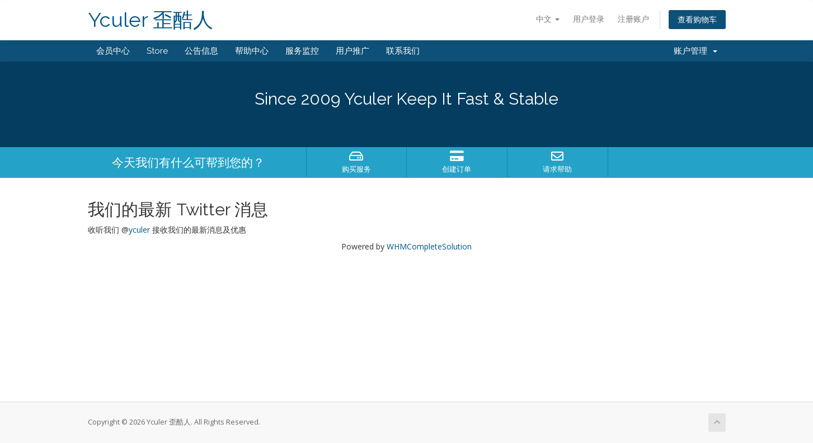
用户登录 (588, 18)
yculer (139, 229)
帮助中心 (252, 51)
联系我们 (403, 51)
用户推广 (352, 51)
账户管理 (695, 51)
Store (157, 51)
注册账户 (633, 18)
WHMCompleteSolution (429, 246)
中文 (548, 18)
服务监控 (302, 51)
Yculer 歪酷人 (150, 20)
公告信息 (201, 51)
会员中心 (113, 51)
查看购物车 (697, 19)
